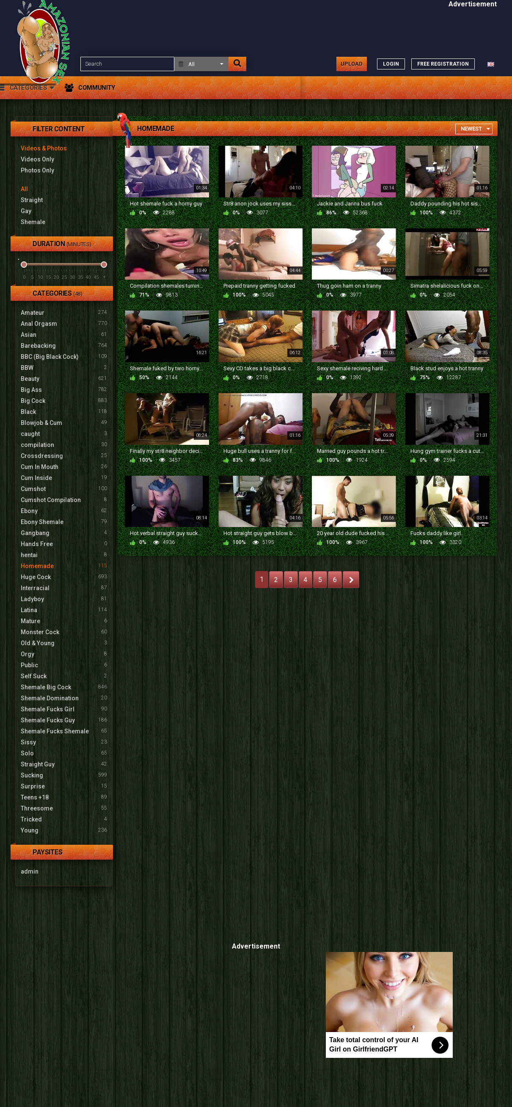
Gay (26, 211)
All (24, 189)
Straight (32, 200)
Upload (352, 64)
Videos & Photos (44, 148)
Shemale (33, 222)
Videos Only (37, 159)
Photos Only (37, 170)
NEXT (351, 579)
